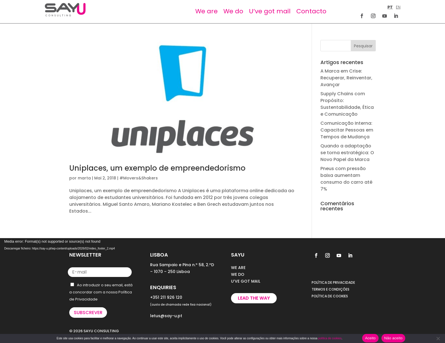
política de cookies (329, 338)
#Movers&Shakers (138, 178)
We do (233, 11)
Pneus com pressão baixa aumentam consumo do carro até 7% (346, 178)
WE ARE (238, 267)
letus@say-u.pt (166, 316)
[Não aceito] (438, 338)
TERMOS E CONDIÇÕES (330, 289)
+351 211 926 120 (166, 297)
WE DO (237, 274)
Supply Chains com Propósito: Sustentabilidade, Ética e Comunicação (347, 103)
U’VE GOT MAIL (245, 281)
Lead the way (254, 298)
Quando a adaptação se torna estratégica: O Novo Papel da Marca (347, 153)
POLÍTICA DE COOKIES (330, 296)
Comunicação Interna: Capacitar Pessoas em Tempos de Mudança (346, 130)
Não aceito (393, 338)
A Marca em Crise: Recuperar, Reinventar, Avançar (346, 78)
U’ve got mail (270, 11)
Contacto (311, 11)
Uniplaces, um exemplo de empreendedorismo (157, 168)
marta (84, 178)
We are (206, 11)
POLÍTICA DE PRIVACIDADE (333, 282)
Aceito (370, 338)
